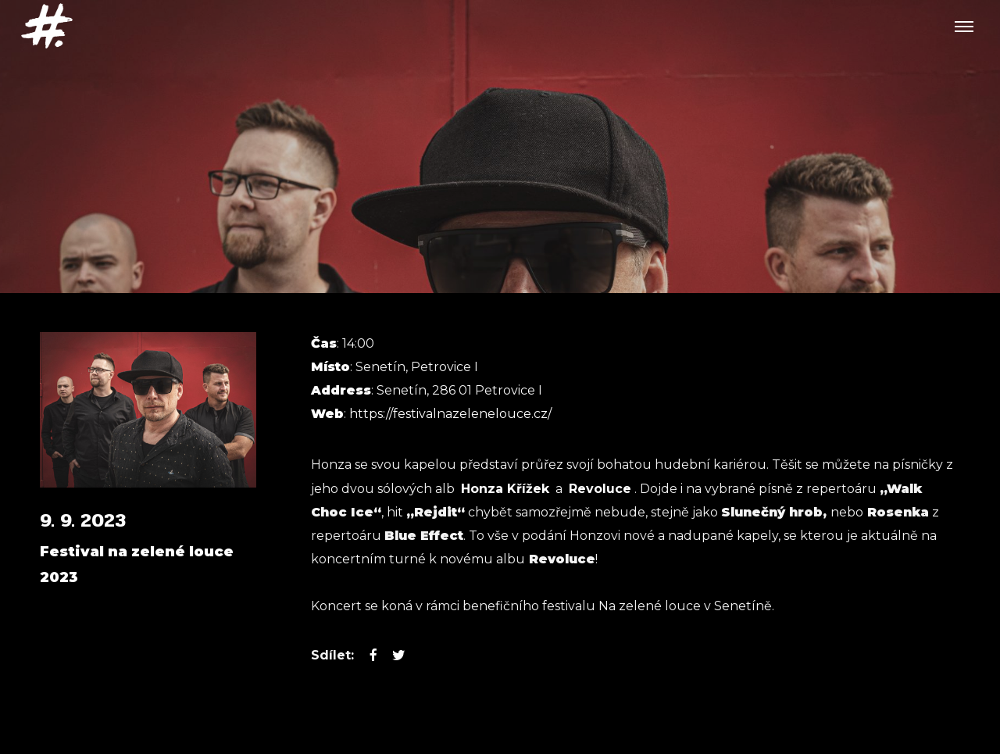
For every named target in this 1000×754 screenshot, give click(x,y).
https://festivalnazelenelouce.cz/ (450, 413)
